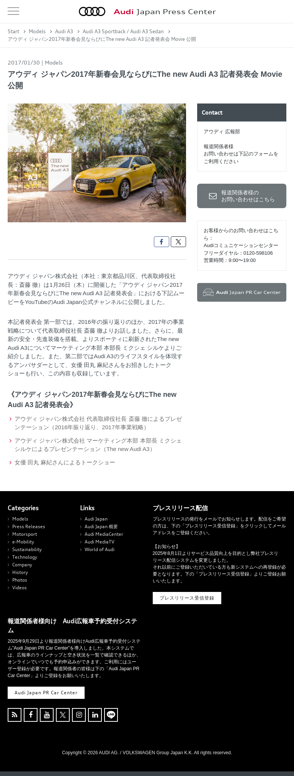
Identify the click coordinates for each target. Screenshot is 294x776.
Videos (19, 587)
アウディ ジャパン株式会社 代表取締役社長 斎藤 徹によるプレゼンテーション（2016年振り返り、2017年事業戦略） (98, 423)
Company (22, 564)
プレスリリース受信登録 (187, 598)
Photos (19, 580)
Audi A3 (64, 31)
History (20, 572)
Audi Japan (96, 519)
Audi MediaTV (99, 542)
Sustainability (27, 549)
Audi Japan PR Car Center (46, 692)
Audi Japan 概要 (101, 526)
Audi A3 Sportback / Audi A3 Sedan (123, 31)
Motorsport (24, 534)
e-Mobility (23, 542)
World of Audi (99, 549)
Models (37, 31)
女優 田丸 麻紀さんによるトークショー (65, 462)
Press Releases (28, 526)
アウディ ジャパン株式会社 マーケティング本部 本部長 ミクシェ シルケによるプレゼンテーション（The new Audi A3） (98, 445)
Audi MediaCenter (104, 534)
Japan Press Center (165, 11)
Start (13, 31)
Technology (24, 557)
